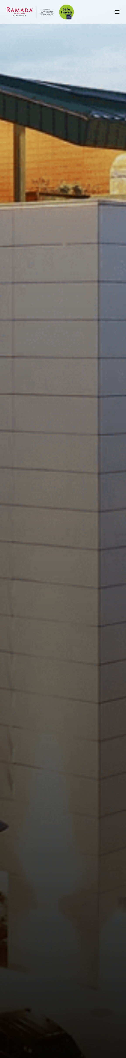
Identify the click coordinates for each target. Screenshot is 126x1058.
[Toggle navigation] (117, 12)
